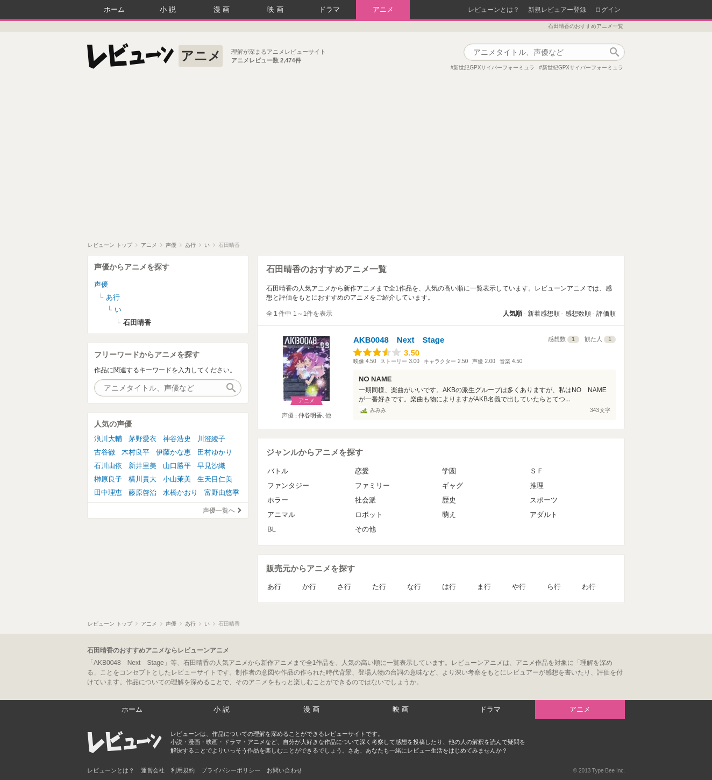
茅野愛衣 (142, 439)
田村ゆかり (214, 452)
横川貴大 (142, 479)
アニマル (281, 514)
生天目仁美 (214, 479)
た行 (379, 587)
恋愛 (362, 471)
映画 (276, 9)
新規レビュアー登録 (557, 9)
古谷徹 (104, 452)
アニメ (383, 9)
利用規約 (183, 770)
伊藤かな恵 (173, 452)
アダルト (544, 514)
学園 (449, 471)
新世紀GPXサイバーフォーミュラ (494, 67)
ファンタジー (288, 485)
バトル (277, 471)
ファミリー (372, 485)
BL (271, 529)
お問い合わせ (284, 770)
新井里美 (142, 466)
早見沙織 (211, 466)
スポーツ (544, 500)
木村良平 (135, 452)
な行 (414, 587)
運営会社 (153, 770)
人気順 (512, 313)
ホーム (114, 9)
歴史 (449, 500)
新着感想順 (544, 313)
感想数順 (578, 313)
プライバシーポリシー (230, 770)
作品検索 (614, 52)
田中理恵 (108, 492)
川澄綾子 (211, 439)
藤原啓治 (142, 492)
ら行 (554, 587)
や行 (519, 587)
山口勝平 (177, 466)
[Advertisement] (356, 161)
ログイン (608, 9)
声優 (101, 284)
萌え (449, 514)
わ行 (589, 587)
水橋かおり (180, 492)
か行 (309, 587)
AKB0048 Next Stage (398, 339)
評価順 (606, 313)
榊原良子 (108, 479)
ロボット (369, 514)
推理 (537, 485)
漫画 (222, 9)
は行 (449, 587)
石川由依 (108, 466)
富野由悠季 (221, 492)
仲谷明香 (310, 415)
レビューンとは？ (493, 9)
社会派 (365, 500)
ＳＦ (537, 471)
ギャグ (452, 485)
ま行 (484, 587)
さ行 (344, 587)
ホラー (277, 500)
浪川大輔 (108, 439)
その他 (365, 529)
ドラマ (329, 9)
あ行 (274, 587)
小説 (169, 9)
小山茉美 (177, 479)
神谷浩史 (177, 439)
